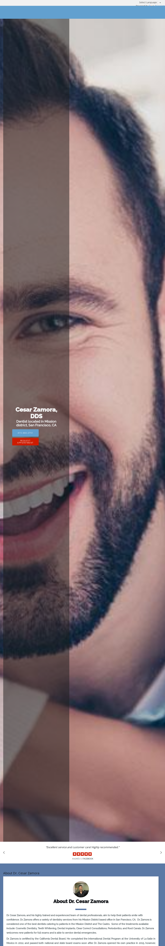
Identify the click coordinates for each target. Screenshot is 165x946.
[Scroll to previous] (5, 853)
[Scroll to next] (160, 853)
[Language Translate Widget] (151, 2)
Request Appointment (25, 441)
